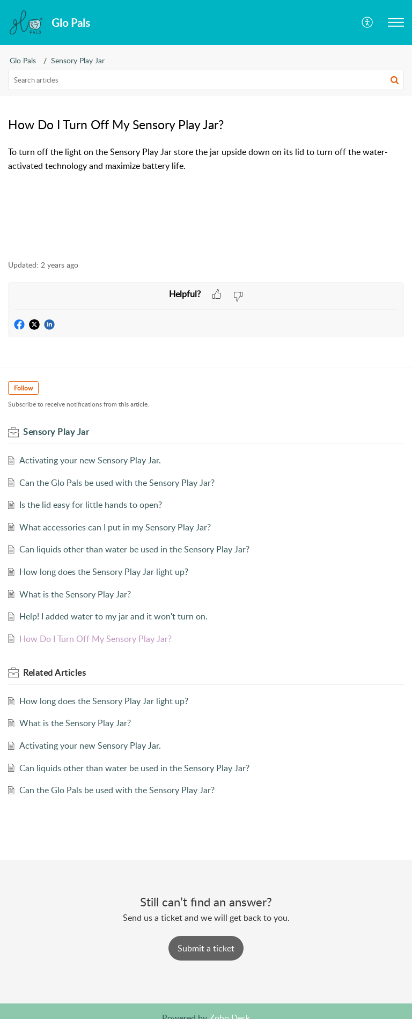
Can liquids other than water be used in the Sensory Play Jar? (134, 549)
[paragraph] (206, 159)
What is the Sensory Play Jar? (75, 594)
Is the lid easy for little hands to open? (90, 505)
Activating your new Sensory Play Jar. (90, 460)
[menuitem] (368, 22)
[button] (396, 22)
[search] (206, 80)
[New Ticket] (206, 948)
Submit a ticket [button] (206, 948)
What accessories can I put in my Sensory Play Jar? (115, 527)
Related (54, 672)
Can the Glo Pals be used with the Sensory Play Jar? (117, 483)
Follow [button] (23, 388)
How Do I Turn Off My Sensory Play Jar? (95, 639)
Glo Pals (23, 60)
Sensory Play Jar (78, 60)
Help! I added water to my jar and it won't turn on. (113, 616)
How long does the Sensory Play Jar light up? (103, 572)
